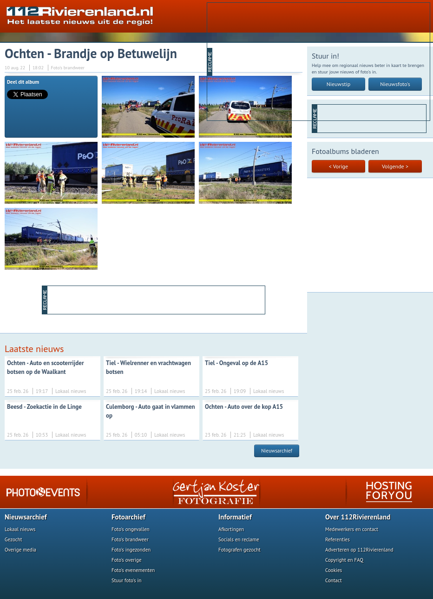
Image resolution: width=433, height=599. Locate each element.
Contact (333, 580)
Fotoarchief (128, 516)
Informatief (235, 516)
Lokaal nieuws (20, 529)
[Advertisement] (279, 61)
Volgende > (395, 166)
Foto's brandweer (130, 539)
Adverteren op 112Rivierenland (359, 549)
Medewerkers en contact (351, 529)
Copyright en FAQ (344, 560)
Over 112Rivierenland (357, 516)
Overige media (20, 549)
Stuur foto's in (127, 580)
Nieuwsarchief (276, 450)
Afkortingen (231, 529)
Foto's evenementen (133, 570)
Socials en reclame (238, 539)
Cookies (333, 570)
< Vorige (338, 166)
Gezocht (13, 539)
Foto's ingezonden (131, 549)
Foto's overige (127, 560)
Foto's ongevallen (131, 529)
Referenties (337, 539)
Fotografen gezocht (239, 549)
